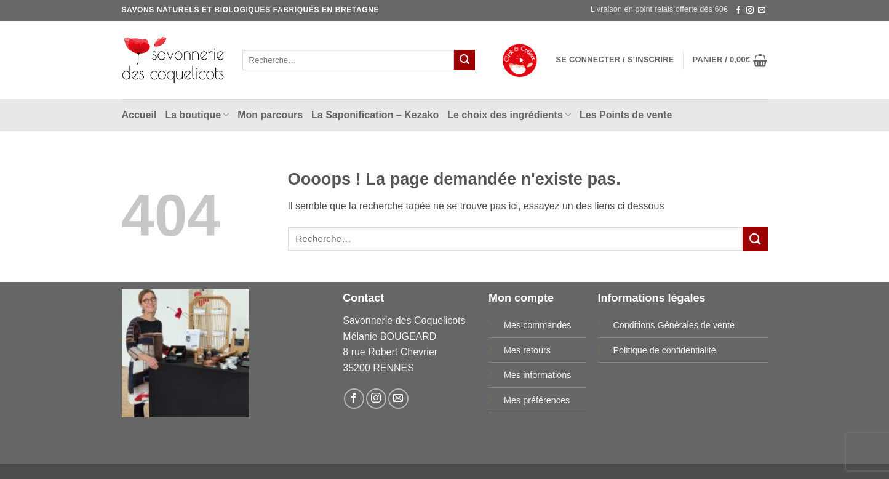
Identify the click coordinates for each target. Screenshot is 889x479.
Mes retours (527, 350)
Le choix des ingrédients (509, 115)
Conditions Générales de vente (674, 325)
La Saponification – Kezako (375, 115)
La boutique (197, 115)
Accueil (139, 115)
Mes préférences (537, 400)
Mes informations (538, 375)
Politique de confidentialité (664, 350)
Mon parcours (270, 115)
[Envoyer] (464, 60)
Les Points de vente (626, 115)
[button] (615, 59)
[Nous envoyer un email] (761, 10)
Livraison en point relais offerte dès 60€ (659, 9)
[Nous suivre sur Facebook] (738, 10)
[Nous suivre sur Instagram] (750, 10)
